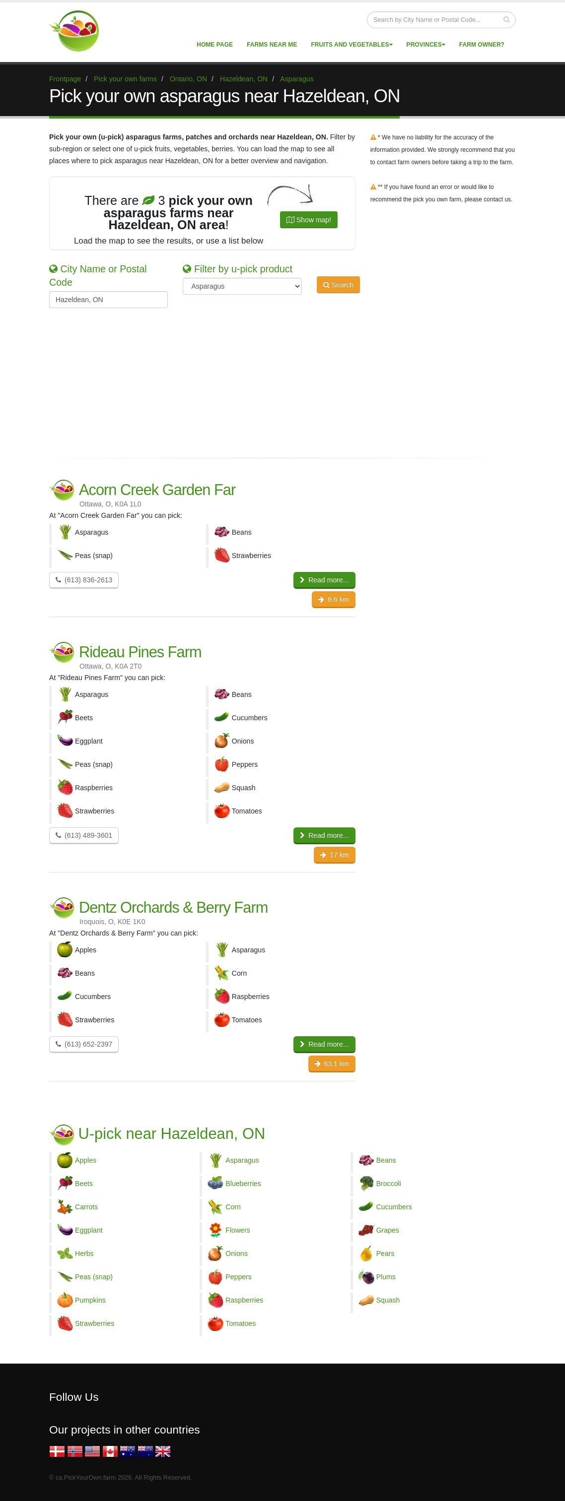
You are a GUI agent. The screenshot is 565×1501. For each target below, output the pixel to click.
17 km (334, 855)
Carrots (86, 1207)
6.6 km (333, 599)
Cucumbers (394, 1207)
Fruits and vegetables (351, 44)
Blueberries (243, 1184)
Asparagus (242, 1160)
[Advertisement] (275, 377)
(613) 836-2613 (84, 580)
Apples (85, 1160)
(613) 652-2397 (84, 1044)
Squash (388, 1300)
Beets (84, 1184)
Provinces (426, 44)
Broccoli (388, 1184)
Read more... (324, 580)
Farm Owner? (481, 44)
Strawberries (94, 1323)
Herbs (84, 1253)
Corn (233, 1207)
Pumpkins (90, 1300)
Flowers (237, 1230)
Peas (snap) (94, 1277)
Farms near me (272, 44)
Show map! (308, 220)
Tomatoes (240, 1323)
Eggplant (89, 1230)
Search (338, 285)
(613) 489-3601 (84, 835)
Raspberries (244, 1300)
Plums (386, 1277)
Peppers (238, 1277)
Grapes (387, 1230)
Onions (236, 1253)
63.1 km (332, 1063)
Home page (215, 44)
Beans (386, 1160)
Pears (385, 1253)
